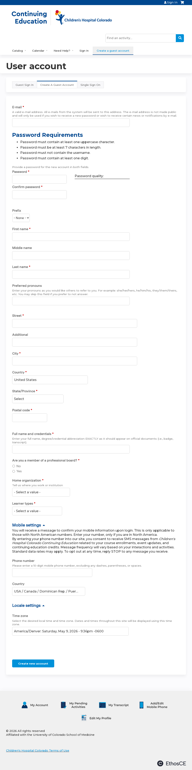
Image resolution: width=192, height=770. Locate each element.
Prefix (16, 211)
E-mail (17, 107)
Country (18, 372)
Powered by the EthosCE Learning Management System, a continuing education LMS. (171, 763)
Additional (20, 335)
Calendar (38, 50)
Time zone (20, 616)
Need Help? (62, 50)
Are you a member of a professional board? (44, 460)
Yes (19, 471)
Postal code (21, 410)
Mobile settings (26, 525)
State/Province (23, 391)
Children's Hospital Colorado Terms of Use (37, 750)
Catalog (17, 50)
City (15, 353)
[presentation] (43, 648)
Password (19, 172)
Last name (20, 267)
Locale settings (26, 605)
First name (20, 229)
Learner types (22, 503)
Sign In (172, 2)
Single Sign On (90, 84)
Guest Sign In (25, 84)
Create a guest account (113, 50)
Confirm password (26, 187)
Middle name (22, 248)
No (18, 466)
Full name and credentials (31, 434)
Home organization (26, 480)
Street (16, 316)
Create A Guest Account (58, 85)
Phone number (23, 561)
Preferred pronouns (27, 286)
